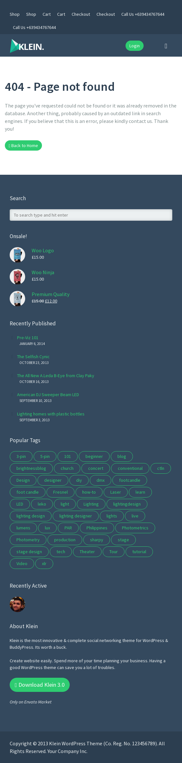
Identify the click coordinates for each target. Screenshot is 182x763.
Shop (15, 14)
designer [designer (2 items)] (53, 480)
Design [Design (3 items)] (23, 480)
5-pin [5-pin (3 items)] (45, 456)
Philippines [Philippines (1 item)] (96, 528)
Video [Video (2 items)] (21, 563)
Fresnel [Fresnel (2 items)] (60, 492)
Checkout (81, 14)
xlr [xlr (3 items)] (44, 563)
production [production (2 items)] (65, 540)
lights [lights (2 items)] (111, 516)
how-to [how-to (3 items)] (89, 492)
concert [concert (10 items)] (95, 468)
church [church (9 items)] (67, 468)
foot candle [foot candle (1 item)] (27, 492)
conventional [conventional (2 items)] (130, 468)
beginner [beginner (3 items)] (94, 456)
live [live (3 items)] (135, 516)
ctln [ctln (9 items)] (160, 468)
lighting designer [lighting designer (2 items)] (75, 516)
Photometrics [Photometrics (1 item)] (135, 528)
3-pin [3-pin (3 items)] (21, 456)
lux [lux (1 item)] (47, 528)
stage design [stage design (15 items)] (29, 551)
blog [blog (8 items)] (121, 456)
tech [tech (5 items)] (60, 551)
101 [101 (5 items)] (67, 456)
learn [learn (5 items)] (140, 492)
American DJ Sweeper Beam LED (48, 394)
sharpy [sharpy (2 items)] (96, 540)
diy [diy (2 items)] (79, 480)
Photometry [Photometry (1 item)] (28, 540)
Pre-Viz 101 (27, 337)
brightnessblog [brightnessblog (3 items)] (31, 468)
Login (134, 46)
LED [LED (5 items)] (19, 504)
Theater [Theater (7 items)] (87, 551)
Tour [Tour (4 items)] (113, 551)
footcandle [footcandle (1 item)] (129, 480)
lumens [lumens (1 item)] (23, 528)
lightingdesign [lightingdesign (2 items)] (127, 504)
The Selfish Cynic (33, 356)
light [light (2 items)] (65, 504)
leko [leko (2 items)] (42, 504)
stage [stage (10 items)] (123, 540)
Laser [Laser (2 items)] (115, 492)
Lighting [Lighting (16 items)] (91, 504)
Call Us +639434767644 (142, 14)
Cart (47, 14)
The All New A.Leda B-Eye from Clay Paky (55, 375)
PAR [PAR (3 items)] (68, 528)
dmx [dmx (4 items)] (100, 480)
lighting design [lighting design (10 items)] (30, 516)
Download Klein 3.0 (40, 684)
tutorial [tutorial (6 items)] (139, 551)
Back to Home (23, 145)
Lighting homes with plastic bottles (51, 414)
